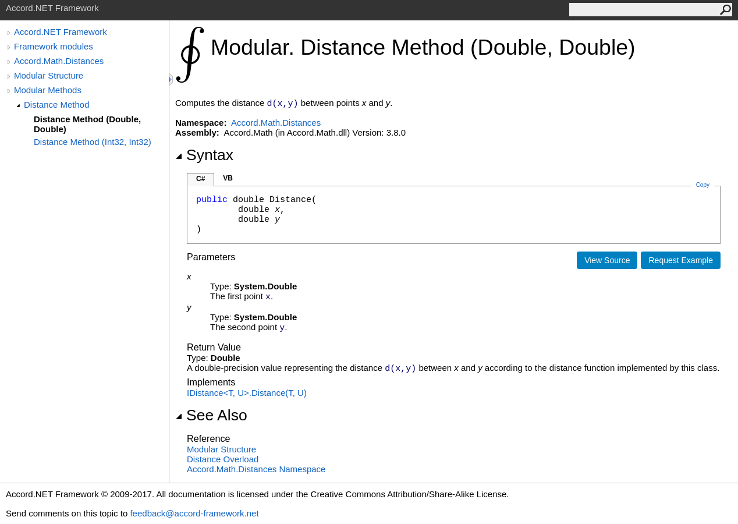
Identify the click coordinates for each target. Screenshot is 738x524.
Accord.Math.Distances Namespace (256, 469)
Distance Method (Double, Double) (87, 124)
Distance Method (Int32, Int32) (92, 142)
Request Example (680, 260)
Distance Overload (222, 459)
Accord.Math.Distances (59, 61)
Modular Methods (47, 90)
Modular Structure (48, 75)
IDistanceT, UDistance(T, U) (247, 393)
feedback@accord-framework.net (194, 513)
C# (200, 179)
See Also (211, 415)
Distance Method (57, 104)
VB (228, 178)
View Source (607, 260)
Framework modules (53, 46)
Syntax (204, 155)
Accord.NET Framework (60, 32)
